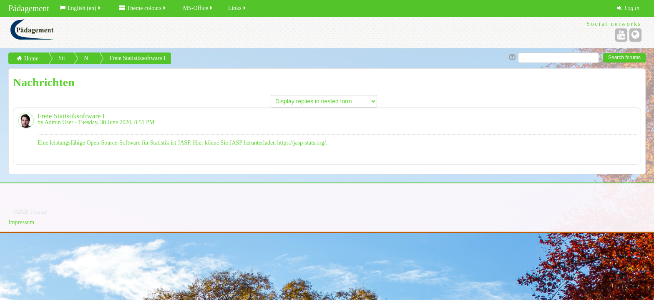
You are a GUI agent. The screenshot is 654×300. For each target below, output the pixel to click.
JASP (184, 143)
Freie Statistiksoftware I (137, 58)
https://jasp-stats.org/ (301, 143)
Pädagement (28, 8)
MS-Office (198, 8)
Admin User (59, 122)
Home (31, 58)
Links (237, 8)
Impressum (21, 222)
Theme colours (143, 8)
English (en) (81, 8)
